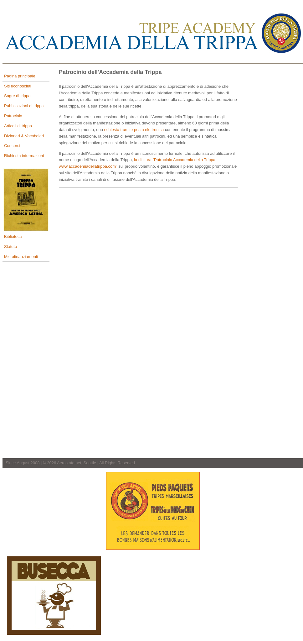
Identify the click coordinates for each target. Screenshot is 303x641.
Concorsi (12, 145)
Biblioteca (13, 236)
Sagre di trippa (17, 95)
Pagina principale (19, 76)
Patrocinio (13, 115)
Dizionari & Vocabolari (24, 136)
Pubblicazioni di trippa (24, 105)
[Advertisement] (278, 165)
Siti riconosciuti (17, 86)
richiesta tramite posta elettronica (134, 129)
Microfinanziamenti (21, 256)
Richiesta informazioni (24, 155)
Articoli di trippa (18, 125)
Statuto (10, 246)
